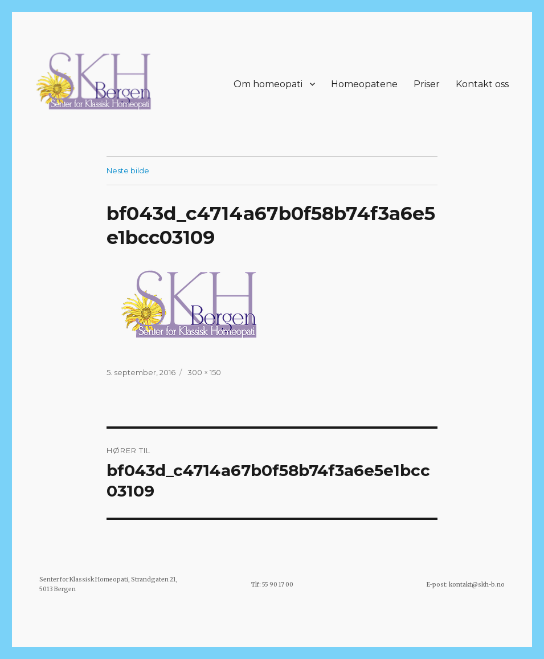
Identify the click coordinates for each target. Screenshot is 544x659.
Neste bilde (128, 170)
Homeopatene (364, 84)
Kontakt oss (482, 84)
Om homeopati (268, 84)
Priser (427, 84)
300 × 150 (204, 372)
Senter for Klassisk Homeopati (83, 579)
